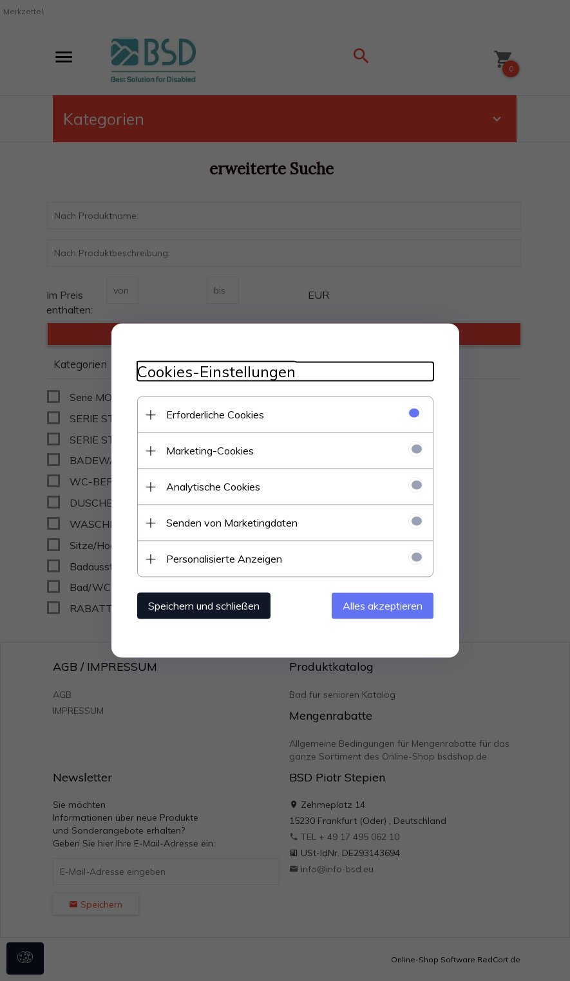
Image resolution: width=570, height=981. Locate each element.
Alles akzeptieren (383, 605)
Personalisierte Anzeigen (224, 558)
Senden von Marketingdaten (232, 522)
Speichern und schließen (204, 605)
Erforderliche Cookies (215, 414)
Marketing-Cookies (210, 450)
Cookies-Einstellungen (216, 371)
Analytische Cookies (213, 486)
